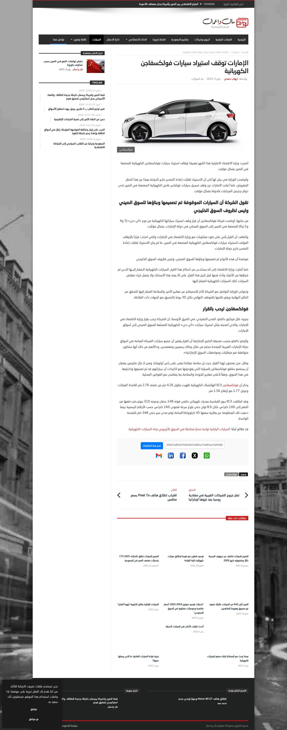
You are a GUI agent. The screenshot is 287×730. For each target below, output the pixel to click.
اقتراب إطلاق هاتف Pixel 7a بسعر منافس (150, 493)
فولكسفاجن (230, 385)
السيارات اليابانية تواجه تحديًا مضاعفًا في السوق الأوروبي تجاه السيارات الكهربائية (180, 429)
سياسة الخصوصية (69, 725)
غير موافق (20, 719)
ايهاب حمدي (231, 78)
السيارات (235, 52)
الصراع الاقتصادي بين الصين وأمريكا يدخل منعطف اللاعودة (168, 4)
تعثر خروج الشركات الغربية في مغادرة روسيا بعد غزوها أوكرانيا (215, 493)
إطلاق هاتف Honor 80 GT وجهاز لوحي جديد (202, 698)
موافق (46, 719)
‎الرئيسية (245, 52)
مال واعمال (77, 69)
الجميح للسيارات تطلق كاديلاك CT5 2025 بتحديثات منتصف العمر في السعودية (139, 557)
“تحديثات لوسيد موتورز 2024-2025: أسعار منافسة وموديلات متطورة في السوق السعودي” (182, 608)
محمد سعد (221, 702)
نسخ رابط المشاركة (152, 445)
